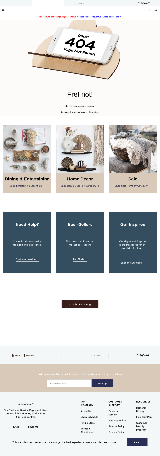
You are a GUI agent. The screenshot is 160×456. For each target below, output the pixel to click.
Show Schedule (89, 416)
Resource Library (141, 409)
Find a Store (88, 422)
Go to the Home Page (80, 304)
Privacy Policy (116, 432)
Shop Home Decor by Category (80, 185)
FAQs (16, 426)
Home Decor (80, 179)
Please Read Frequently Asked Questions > (99, 17)
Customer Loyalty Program (141, 426)
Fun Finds (80, 259)
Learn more (109, 442)
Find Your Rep (144, 416)
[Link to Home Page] (76, 10)
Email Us (33, 426)
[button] (3, 10)
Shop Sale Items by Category (133, 185)
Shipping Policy (117, 420)
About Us (86, 411)
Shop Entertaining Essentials (27, 185)
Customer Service (27, 259)
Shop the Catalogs (133, 262)
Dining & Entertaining (27, 179)
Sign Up (102, 383)
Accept (137, 442)
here (89, 105)
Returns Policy (116, 426)
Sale (132, 179)
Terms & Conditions (87, 430)
